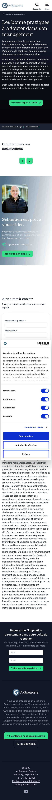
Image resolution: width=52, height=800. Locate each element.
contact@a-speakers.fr (26, 774)
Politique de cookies (26, 784)
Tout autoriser (26, 436)
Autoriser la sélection (26, 445)
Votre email (11, 330)
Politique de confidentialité (26, 781)
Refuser (26, 454)
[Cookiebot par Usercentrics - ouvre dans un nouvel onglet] (37, 343)
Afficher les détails (34, 427)
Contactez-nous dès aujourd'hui (26, 736)
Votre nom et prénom (15, 320)
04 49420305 (26, 744)
